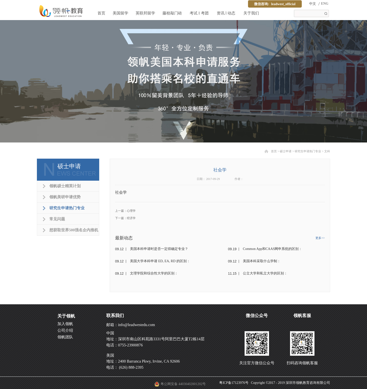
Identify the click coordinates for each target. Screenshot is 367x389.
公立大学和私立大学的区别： (265, 273)
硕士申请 (285, 151)
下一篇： (125, 218)
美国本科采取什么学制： (262, 261)
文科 (327, 151)
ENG (324, 3)
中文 (312, 4)
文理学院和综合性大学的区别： (154, 273)
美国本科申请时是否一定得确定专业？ (159, 249)
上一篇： (125, 210)
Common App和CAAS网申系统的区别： (272, 249)
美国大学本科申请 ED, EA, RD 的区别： (160, 261)
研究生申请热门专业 (308, 151)
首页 (101, 13)
